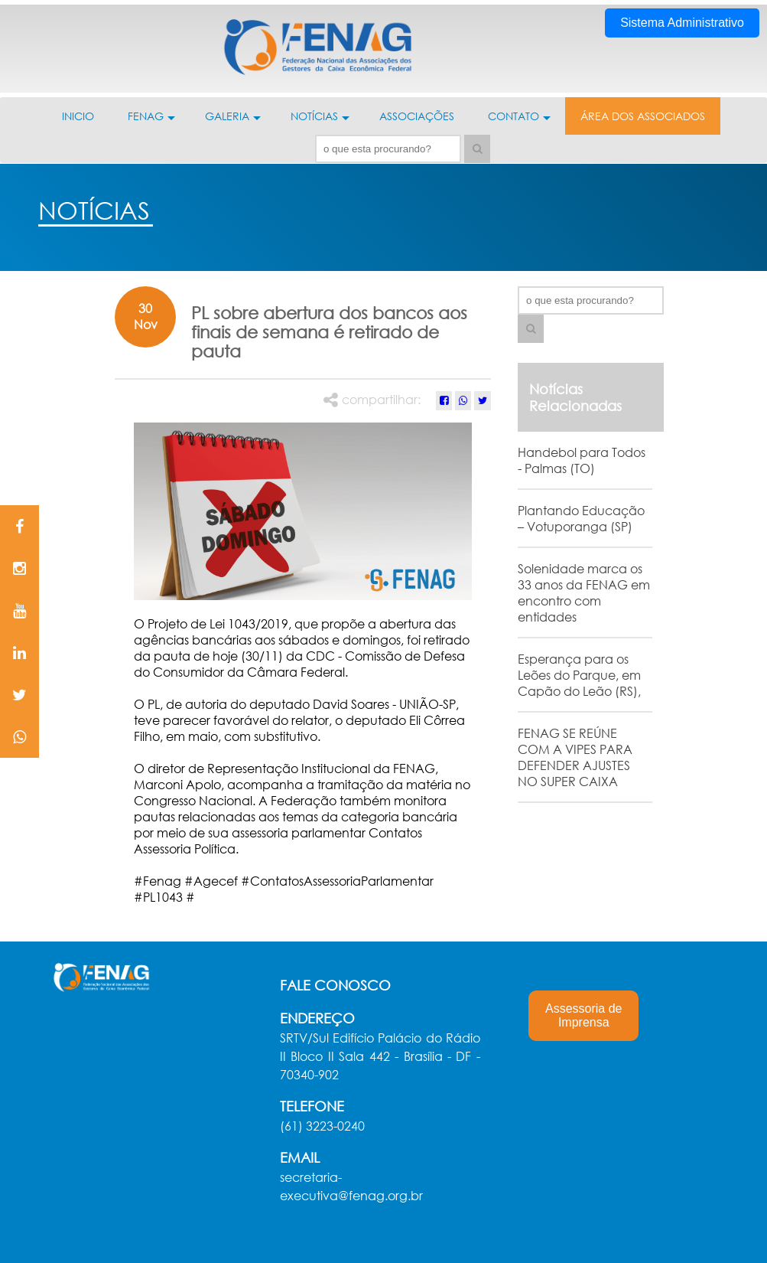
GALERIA (233, 122)
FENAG (151, 122)
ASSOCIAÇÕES (416, 116)
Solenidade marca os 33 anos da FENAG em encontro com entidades (584, 592)
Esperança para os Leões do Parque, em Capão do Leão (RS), (579, 675)
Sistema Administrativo (682, 22)
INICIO (78, 116)
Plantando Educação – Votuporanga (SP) (581, 518)
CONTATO (519, 122)
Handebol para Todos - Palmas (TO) (581, 460)
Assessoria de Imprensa (583, 1015)
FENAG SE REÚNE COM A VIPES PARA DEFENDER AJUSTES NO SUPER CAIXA (575, 757)
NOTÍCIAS (320, 122)
